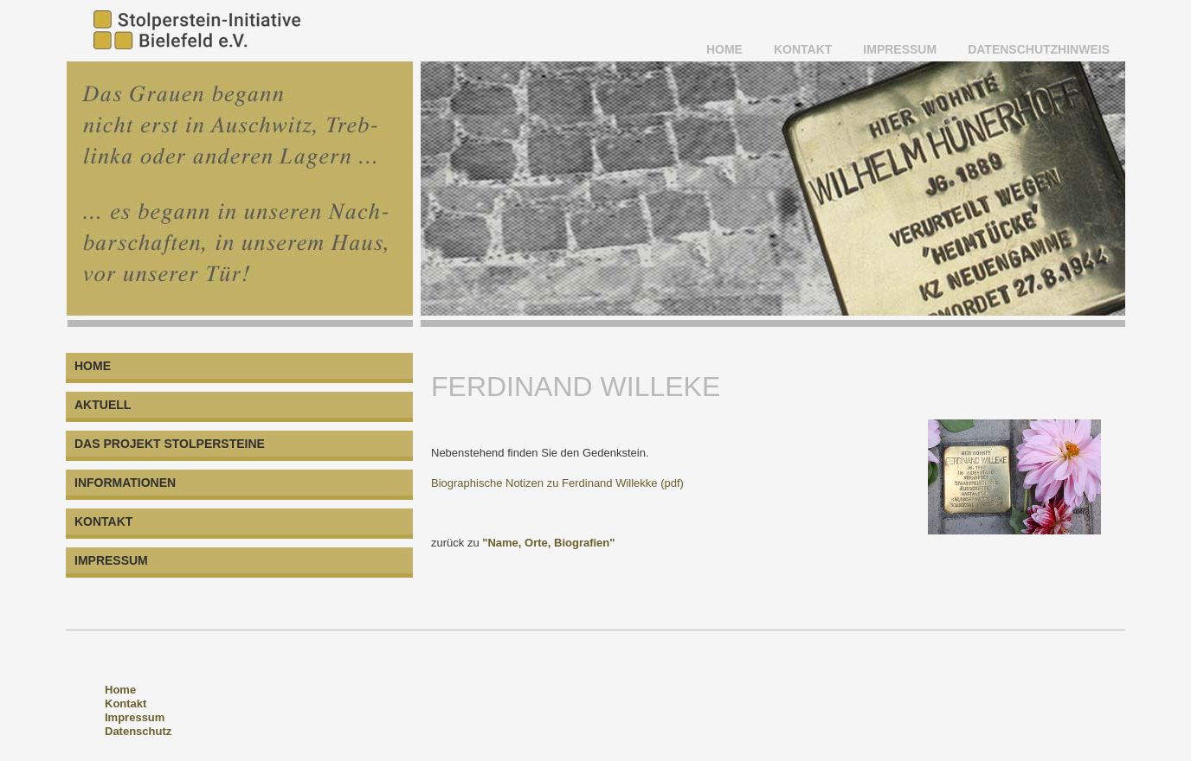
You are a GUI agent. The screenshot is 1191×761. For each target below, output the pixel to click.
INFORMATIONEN (125, 482)
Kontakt (125, 703)
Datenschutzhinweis (1039, 49)
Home (120, 689)
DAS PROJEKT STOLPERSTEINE (169, 444)
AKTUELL (102, 405)
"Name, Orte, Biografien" (548, 542)
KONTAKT (803, 49)
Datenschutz (138, 731)
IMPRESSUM (900, 49)
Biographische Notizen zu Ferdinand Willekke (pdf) (557, 482)
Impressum (134, 717)
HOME (724, 49)
